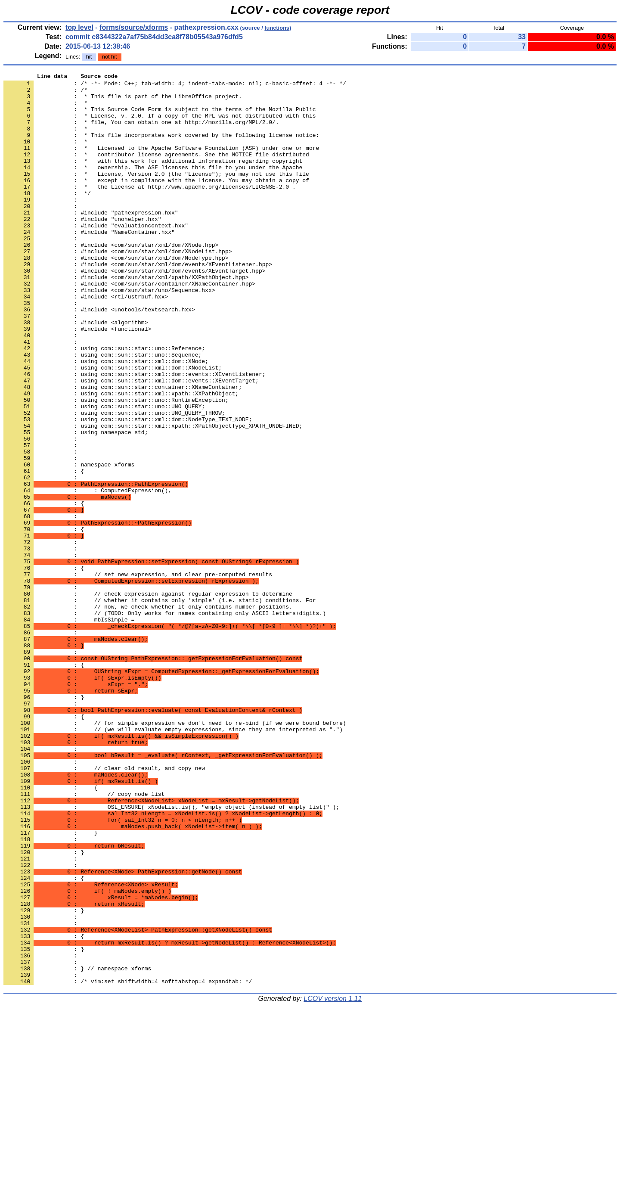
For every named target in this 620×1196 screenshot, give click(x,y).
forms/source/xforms (133, 27)
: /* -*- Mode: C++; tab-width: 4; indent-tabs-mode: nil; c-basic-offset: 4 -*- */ (174, 86)
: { (43, 551)
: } (43, 822)
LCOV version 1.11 (333, 1180)
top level (79, 27)
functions (276, 28)
